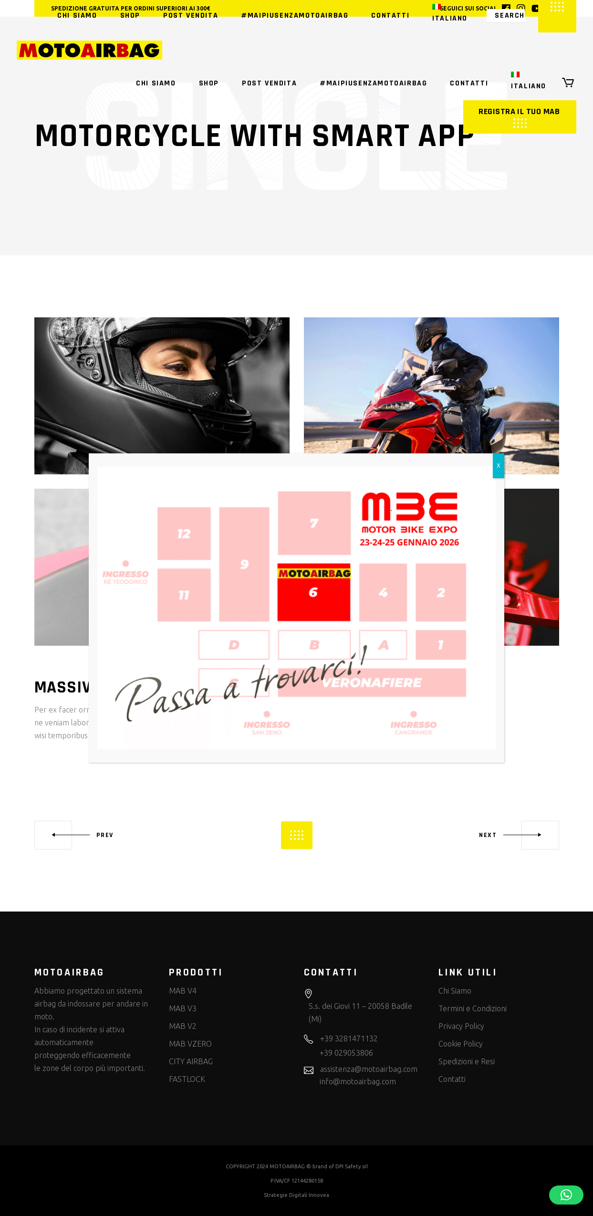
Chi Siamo (454, 990)
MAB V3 (183, 1008)
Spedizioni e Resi (466, 1061)
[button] (566, 1195)
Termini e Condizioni (472, 1008)
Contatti (452, 1079)
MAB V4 (183, 990)
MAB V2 (183, 1026)
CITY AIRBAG (191, 1061)
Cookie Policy (460, 1043)
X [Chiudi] (498, 465)
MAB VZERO (190, 1043)
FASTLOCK (187, 1079)
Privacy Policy (461, 1026)
